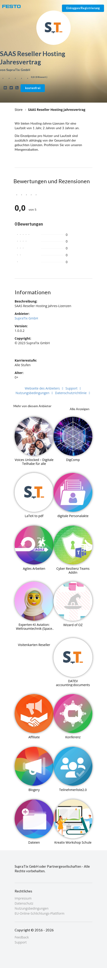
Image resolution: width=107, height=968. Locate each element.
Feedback (22, 937)
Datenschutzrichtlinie (73, 393)
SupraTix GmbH (26, 318)
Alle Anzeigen (79, 409)
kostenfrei (32, 88)
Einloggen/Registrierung (83, 8)
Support (73, 388)
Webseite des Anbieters (44, 388)
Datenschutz (24, 903)
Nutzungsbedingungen (35, 393)
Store (19, 109)
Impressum (23, 898)
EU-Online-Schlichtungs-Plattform (39, 913)
